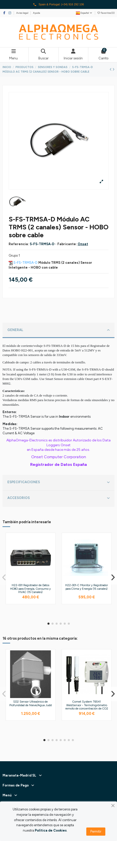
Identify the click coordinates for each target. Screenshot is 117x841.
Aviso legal (22, 12)
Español (84, 12)
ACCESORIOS (58, 498)
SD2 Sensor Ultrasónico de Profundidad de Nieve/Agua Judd (30, 703)
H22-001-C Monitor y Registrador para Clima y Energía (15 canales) (86, 586)
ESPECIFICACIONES (58, 482)
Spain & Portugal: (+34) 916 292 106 (58, 4)
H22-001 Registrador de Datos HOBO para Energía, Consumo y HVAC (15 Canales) (30, 588)
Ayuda (36, 12)
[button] (48, 624)
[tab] (59, 330)
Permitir (95, 831)
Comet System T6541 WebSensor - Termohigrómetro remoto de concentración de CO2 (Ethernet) (86, 707)
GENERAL (58, 330)
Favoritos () (105, 12)
